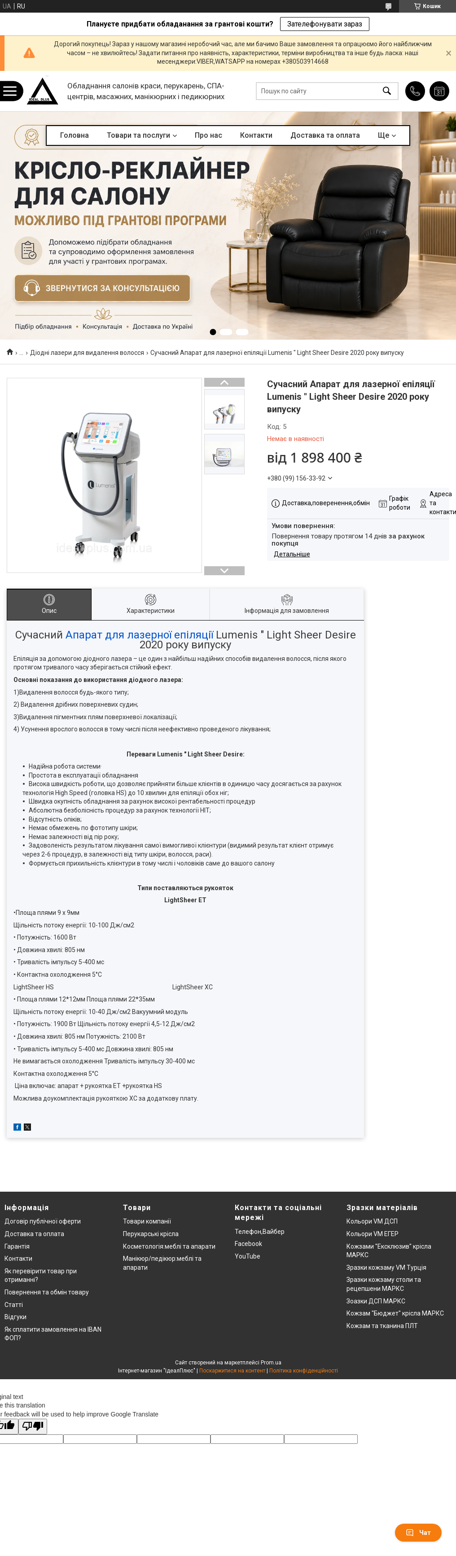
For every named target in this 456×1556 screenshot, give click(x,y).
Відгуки (15, 1316)
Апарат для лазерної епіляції (139, 635)
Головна (74, 135)
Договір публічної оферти (42, 1221)
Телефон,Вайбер (260, 1231)
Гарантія (17, 1246)
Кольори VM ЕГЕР (372, 1233)
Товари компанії (147, 1221)
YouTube (247, 1256)
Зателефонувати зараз (324, 24)
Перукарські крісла (151, 1233)
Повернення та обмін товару (46, 1292)
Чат (418, 1533)
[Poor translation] (32, 1426)
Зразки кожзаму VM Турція (386, 1267)
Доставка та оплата (325, 135)
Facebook (248, 1243)
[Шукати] (387, 91)
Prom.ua (271, 1362)
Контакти (256, 135)
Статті (13, 1304)
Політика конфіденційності (303, 1371)
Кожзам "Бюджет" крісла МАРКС (395, 1313)
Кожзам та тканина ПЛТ (382, 1325)
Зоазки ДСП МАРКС (375, 1301)
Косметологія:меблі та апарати (169, 1246)
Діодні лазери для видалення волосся (87, 352)
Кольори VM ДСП (372, 1221)
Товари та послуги (138, 135)
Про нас (208, 135)
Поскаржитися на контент (232, 1371)
